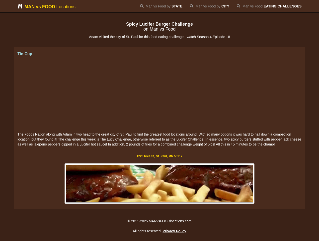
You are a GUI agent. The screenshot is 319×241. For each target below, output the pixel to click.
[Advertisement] (159, 94)
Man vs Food (269, 6)
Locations (46, 6)
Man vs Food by (161, 6)
